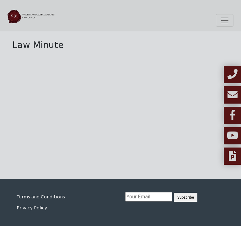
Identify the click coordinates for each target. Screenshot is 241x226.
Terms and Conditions (41, 196)
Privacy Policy (32, 207)
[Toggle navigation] (224, 20)
